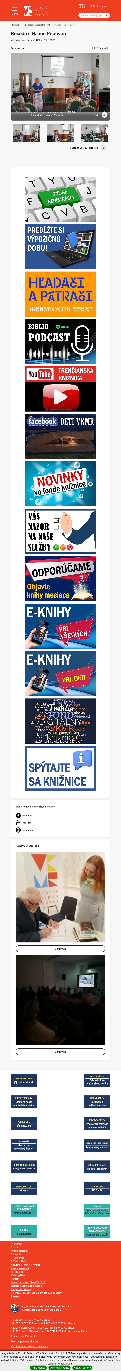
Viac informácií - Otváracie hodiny (29, 1346)
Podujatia (16, 1254)
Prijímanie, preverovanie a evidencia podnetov (36, 1292)
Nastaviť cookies (82, 1368)
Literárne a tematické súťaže (26, 1285)
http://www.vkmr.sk (27, 1341)
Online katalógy (19, 1250)
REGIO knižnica (19, 1261)
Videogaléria (18, 1275)
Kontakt (15, 1278)
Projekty (15, 1296)
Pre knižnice (17, 1257)
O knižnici (16, 1243)
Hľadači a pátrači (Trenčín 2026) (28, 1282)
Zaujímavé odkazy (21, 1289)
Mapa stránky (82, 6)
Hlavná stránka (17, 25)
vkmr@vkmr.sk (27, 1336)
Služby (14, 1247)
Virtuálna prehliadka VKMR (25, 1264)
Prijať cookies (38, 1368)
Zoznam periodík (20, 1268)
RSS (93, 6)
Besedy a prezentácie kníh (39, 25)
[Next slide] (110, 86)
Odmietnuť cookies (59, 1368)
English (103, 6)
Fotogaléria (17, 1271)
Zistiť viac (60, 948)
